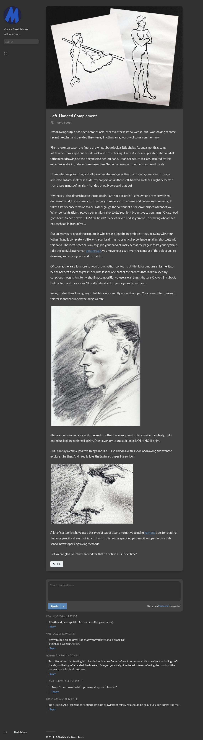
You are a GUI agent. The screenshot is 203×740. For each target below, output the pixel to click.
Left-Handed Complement (73, 115)
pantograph (93, 250)
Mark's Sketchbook (16, 29)
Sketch (57, 563)
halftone (149, 532)
